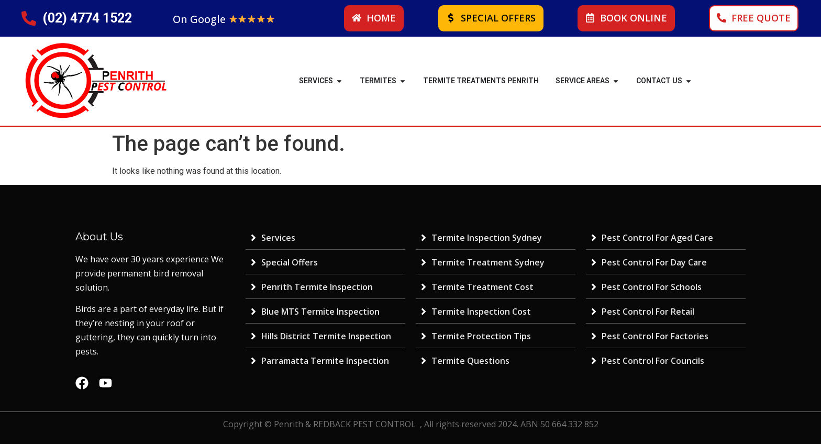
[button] (339, 80)
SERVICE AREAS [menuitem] (582, 80)
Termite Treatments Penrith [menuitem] (481, 80)
